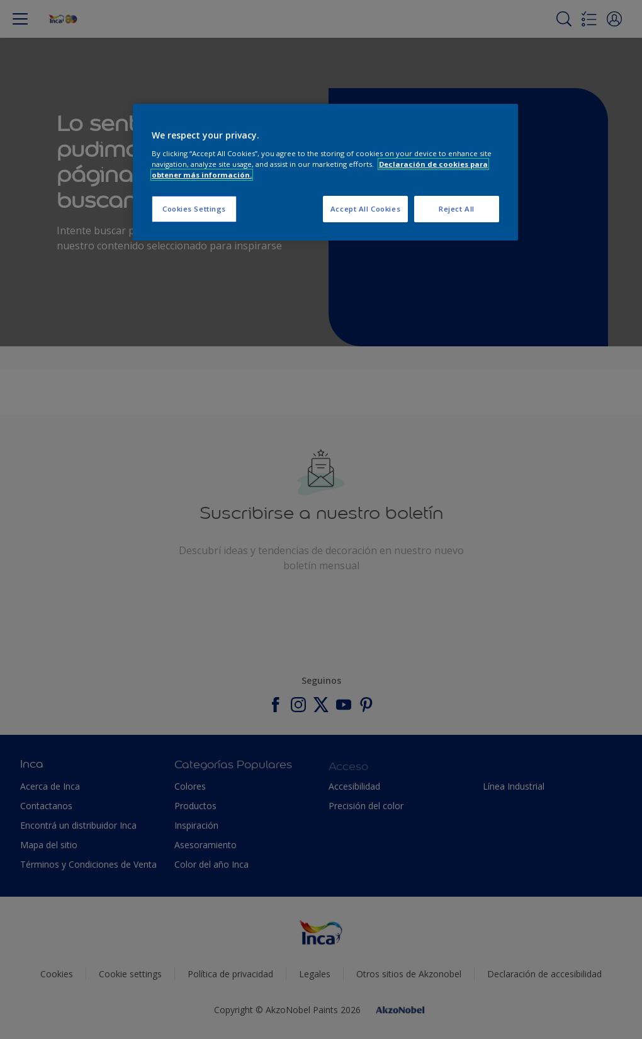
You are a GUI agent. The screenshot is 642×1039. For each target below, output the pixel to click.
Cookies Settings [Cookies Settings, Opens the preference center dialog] (194, 208)
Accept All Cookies (365, 208)
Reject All (457, 208)
